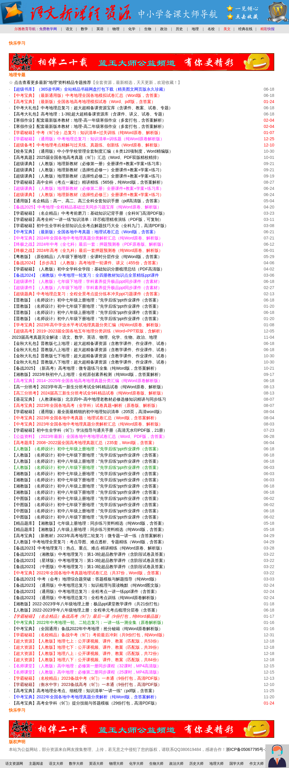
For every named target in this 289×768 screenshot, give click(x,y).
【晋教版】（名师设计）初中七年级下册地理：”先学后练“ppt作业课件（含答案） (86, 306)
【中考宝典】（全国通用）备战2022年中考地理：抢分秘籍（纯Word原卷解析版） (87, 628)
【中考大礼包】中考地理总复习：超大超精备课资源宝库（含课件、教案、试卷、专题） (92, 107)
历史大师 (196, 764)
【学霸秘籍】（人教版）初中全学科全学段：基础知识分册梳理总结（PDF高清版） (88, 269)
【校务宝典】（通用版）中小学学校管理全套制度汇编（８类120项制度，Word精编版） (92, 151)
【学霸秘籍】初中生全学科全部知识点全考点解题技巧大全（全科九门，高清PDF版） (90, 225)
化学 (131, 29)
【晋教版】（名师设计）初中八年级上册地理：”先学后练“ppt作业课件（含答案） (86, 312)
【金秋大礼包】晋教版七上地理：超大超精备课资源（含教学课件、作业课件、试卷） (90, 343)
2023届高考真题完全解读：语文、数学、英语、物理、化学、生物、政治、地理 (84, 337)
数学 (84, 29)
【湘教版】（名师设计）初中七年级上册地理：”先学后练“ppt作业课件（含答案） (86, 473)
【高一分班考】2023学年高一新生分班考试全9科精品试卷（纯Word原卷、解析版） (88, 386)
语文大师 (56, 764)
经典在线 (245, 29)
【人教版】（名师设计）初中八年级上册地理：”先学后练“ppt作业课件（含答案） (86, 461)
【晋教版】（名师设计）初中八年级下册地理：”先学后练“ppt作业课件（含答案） (86, 318)
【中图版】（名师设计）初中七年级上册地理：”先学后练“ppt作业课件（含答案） (86, 498)
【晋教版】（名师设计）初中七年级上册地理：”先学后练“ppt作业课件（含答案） (86, 300)
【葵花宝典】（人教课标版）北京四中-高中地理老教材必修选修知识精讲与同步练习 (89, 399)
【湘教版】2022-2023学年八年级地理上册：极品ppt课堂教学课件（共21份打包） (87, 603)
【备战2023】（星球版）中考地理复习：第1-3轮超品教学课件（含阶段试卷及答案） (89, 560)
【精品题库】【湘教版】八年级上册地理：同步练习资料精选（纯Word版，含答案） (89, 529)
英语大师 (96, 764)
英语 (100, 29)
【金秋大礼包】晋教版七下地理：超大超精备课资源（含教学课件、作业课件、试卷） (90, 355)
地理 (195, 29)
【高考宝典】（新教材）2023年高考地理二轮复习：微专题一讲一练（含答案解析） (88, 535)
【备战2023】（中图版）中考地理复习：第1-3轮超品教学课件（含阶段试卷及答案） (89, 566)
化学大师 (136, 764)
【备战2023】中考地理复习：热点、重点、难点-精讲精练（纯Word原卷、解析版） (88, 548)
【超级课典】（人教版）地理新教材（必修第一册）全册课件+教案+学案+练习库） (88, 163)
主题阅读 (36, 764)
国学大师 (236, 764)
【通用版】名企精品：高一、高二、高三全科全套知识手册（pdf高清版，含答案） (87, 200)
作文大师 (256, 764)
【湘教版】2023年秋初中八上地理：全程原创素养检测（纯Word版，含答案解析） (87, 374)
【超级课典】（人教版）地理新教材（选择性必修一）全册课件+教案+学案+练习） (88, 169)
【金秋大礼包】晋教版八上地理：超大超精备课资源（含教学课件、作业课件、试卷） (90, 349)
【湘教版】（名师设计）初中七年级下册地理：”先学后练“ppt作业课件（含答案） (86, 479)
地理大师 (216, 764)
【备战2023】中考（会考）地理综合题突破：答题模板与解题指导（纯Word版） (85, 579)
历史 (179, 29)
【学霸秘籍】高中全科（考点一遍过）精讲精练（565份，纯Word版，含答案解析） (88, 182)
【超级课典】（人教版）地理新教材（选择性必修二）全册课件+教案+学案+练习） (88, 176)
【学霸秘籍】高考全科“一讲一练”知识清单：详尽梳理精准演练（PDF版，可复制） (87, 219)
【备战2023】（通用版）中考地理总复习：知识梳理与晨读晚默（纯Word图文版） (87, 585)
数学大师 (76, 764)
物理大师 (116, 764)
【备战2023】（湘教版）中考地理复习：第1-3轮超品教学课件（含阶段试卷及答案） (89, 554)
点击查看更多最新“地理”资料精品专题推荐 (52, 82)
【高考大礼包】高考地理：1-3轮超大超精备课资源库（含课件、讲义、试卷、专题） (89, 114)
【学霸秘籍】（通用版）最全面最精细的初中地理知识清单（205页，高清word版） (88, 411)
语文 (69, 29)
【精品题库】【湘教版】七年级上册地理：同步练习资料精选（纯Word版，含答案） (89, 523)
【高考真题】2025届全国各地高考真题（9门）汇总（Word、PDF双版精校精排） (86, 157)
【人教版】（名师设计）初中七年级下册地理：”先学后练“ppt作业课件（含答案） (86, 455)
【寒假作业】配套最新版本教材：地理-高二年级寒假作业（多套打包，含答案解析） (89, 126)
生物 (147, 29)
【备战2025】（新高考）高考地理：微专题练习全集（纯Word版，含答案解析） (85, 368)
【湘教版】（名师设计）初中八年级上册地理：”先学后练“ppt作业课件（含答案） (86, 486)
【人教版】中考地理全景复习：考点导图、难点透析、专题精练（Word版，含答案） (89, 541)
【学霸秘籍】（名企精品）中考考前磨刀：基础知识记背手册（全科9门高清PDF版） (89, 213)
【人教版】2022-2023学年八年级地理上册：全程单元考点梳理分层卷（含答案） (86, 610)
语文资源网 (14, 764)
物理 (115, 29)
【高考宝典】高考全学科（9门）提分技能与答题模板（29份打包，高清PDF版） (85, 703)
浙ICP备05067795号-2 (246, 749)
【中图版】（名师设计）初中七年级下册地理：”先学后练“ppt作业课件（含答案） (86, 504)
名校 (211, 29)
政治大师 (176, 764)
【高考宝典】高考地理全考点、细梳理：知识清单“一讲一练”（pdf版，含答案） (84, 690)
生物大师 (156, 764)
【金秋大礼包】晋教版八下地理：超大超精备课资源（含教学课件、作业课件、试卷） (90, 362)
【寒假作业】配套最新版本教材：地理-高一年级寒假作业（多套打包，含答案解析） (89, 120)
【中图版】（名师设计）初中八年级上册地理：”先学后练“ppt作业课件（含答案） (86, 510)
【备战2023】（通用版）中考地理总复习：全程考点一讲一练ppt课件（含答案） (85, 591)
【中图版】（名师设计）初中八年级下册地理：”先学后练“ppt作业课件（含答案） (86, 517)
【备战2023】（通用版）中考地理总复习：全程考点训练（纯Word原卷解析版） (85, 597)
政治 (163, 29)
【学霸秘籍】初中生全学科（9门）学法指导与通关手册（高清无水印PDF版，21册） (89, 430)
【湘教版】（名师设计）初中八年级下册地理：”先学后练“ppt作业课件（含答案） (86, 492)
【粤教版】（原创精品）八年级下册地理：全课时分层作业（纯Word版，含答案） (87, 256)
